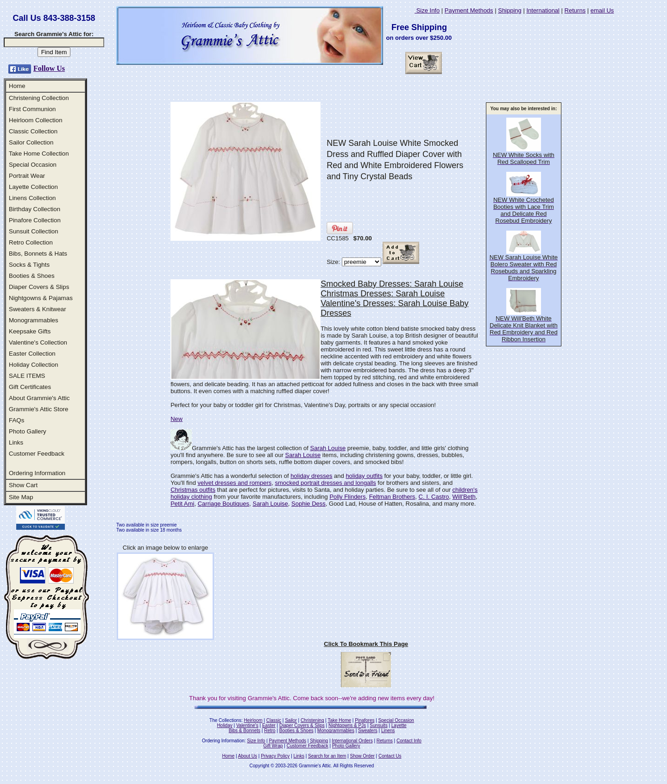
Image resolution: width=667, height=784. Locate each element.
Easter (269, 725)
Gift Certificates (30, 386)
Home (17, 85)
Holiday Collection (33, 364)
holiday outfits (364, 475)
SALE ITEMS (27, 375)
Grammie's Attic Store (38, 409)
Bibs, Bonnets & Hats (38, 253)
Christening (312, 720)
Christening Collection (39, 97)
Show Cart (23, 485)
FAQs (16, 420)
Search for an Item (327, 756)
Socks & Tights (29, 264)
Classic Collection (33, 131)
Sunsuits (378, 725)
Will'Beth (464, 496)
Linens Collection (32, 197)
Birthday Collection (34, 209)
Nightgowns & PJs (347, 725)
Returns (575, 10)
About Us (247, 756)
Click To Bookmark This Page (366, 643)
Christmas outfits (192, 489)
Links (16, 442)
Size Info (427, 10)
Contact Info (409, 740)
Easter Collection (32, 353)
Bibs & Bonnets (244, 730)
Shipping (510, 10)
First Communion (32, 109)
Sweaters (368, 730)
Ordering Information (37, 473)
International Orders (352, 740)
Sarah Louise (328, 448)
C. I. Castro (434, 496)
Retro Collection (31, 242)
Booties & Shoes (32, 275)
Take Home (339, 720)
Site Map (21, 497)
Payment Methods (469, 10)
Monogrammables (33, 320)
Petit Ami (182, 503)
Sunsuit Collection (33, 231)
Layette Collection (33, 186)
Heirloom (253, 720)
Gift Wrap (273, 745)
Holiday (224, 725)
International (543, 10)
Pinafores (364, 720)
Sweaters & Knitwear (37, 309)
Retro (269, 730)
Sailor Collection (31, 142)
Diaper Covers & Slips (39, 286)
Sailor (291, 720)
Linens (388, 730)
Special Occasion (33, 164)
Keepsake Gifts (29, 331)
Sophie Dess (308, 503)
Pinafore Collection (35, 220)
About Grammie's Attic (39, 398)
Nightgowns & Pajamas (41, 298)
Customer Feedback (36, 453)
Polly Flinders (347, 496)
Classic (273, 720)
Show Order (362, 756)
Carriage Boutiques (223, 503)
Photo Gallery (27, 431)
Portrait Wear (27, 175)
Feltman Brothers (392, 496)
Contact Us (389, 756)
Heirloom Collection (36, 120)
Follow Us (49, 68)
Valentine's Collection (38, 342)
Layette (399, 725)
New (176, 418)
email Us (602, 10)
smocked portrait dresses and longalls (325, 482)
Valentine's (247, 725)
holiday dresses (311, 475)
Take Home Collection (39, 153)
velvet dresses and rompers (235, 482)
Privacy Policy (275, 756)
